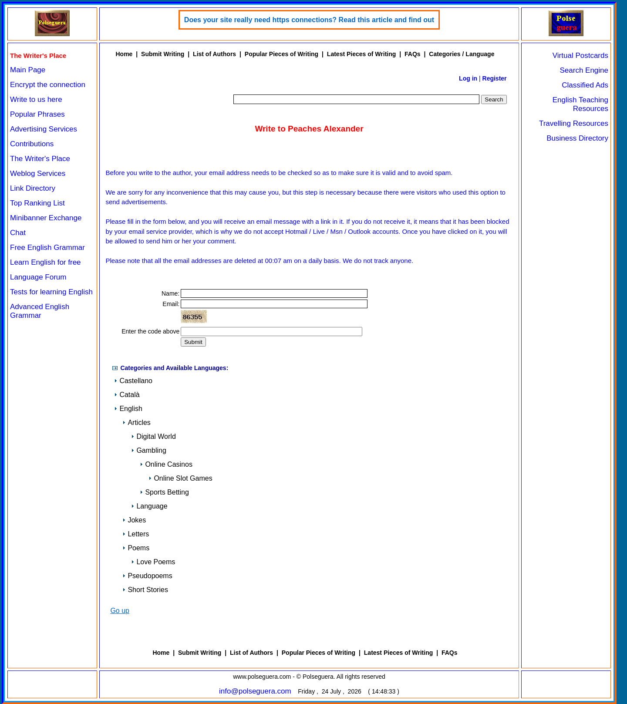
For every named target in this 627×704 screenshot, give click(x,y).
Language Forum (38, 277)
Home (123, 54)
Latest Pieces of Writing (361, 54)
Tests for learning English (51, 292)
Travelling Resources (573, 123)
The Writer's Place (40, 159)
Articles (136, 422)
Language (149, 506)
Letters (135, 534)
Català (126, 394)
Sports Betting (164, 492)
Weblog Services (37, 173)
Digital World (153, 436)
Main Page (27, 70)
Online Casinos (166, 464)
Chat (18, 233)
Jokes (134, 520)
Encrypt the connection (47, 85)
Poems (135, 548)
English (128, 408)
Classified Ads (585, 85)
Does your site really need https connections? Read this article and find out (309, 20)
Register (494, 78)
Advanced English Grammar (39, 311)
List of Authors (214, 54)
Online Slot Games (180, 478)
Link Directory (32, 188)
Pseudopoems (147, 575)
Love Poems (153, 562)
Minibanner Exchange (45, 218)
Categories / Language (461, 54)
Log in (468, 78)
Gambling (148, 450)
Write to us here (36, 99)
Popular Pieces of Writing (281, 54)
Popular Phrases (37, 114)
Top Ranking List (37, 203)
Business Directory (577, 138)
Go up (119, 610)
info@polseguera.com (255, 691)
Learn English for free (45, 262)
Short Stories (145, 589)
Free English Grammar (47, 247)
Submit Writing (162, 54)
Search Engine (584, 70)
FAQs (413, 54)
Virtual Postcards (580, 55)
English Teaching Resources (580, 104)
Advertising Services (43, 129)
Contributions (32, 144)
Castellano (133, 380)
